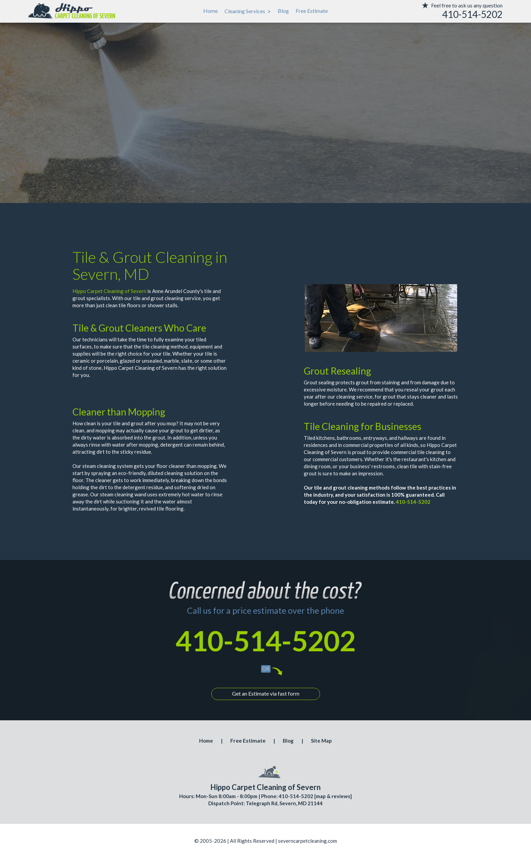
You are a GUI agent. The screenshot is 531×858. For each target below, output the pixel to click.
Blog (283, 10)
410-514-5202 (413, 502)
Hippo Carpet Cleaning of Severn (109, 291)
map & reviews (333, 796)
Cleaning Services (248, 11)
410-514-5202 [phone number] (265, 640)
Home (210, 10)
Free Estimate (312, 10)
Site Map (321, 741)
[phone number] (452, 14)
